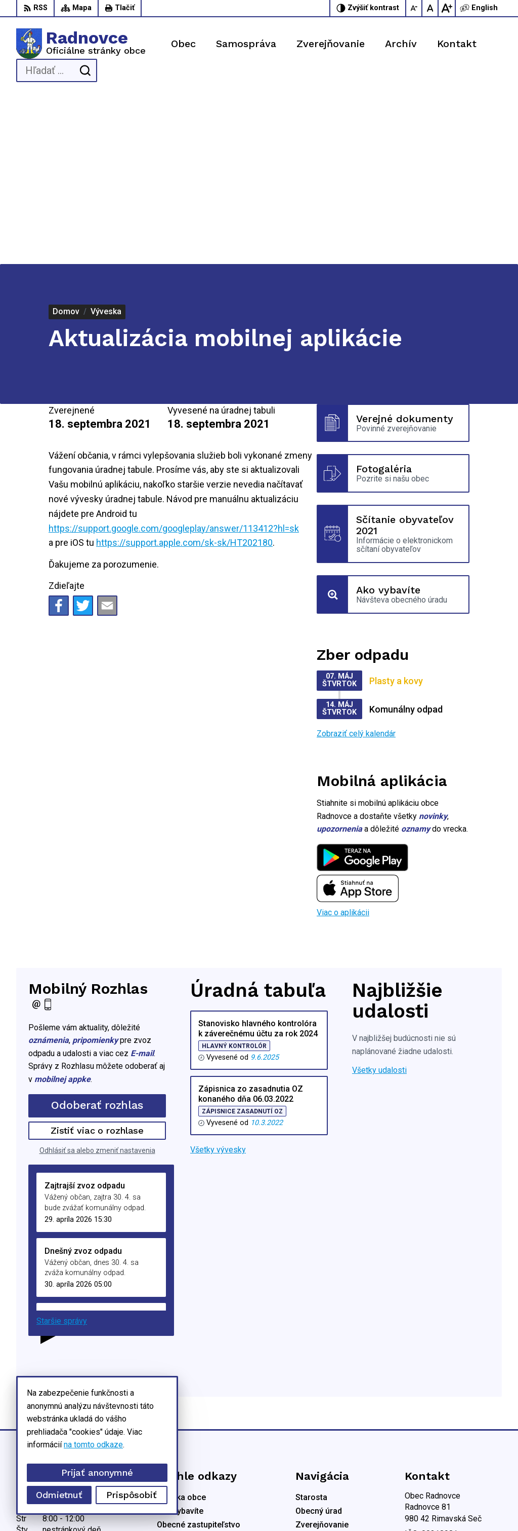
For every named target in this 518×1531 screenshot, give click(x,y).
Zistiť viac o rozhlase (97, 960)
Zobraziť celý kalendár (356, 563)
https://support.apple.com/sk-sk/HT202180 (184, 372)
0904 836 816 (429, 1417)
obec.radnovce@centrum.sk (453, 1429)
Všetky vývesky (218, 980)
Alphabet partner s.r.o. (150, 1504)
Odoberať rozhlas (97, 935)
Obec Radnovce (283, 1504)
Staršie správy (61, 1151)
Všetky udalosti (379, 900)
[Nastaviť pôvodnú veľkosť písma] (430, 8)
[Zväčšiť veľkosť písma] (447, 8)
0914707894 (427, 1406)
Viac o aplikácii (343, 743)
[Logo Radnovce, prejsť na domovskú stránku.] (81, 43)
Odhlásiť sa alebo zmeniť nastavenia (97, 980)
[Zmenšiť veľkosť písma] (414, 8)
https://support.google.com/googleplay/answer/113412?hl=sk (174, 358)
